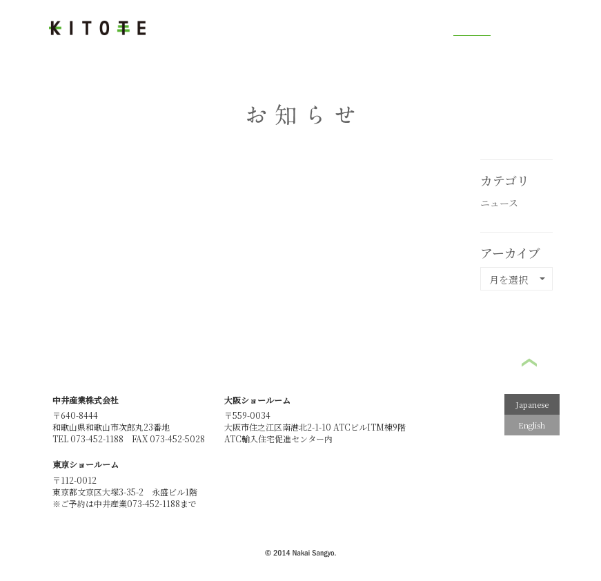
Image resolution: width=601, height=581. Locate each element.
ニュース (499, 203)
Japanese (532, 404)
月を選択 (517, 279)
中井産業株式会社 (85, 400)
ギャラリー (418, 28)
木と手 (187, 28)
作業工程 (237, 28)
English (531, 425)
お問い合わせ (538, 27)
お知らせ (472, 28)
